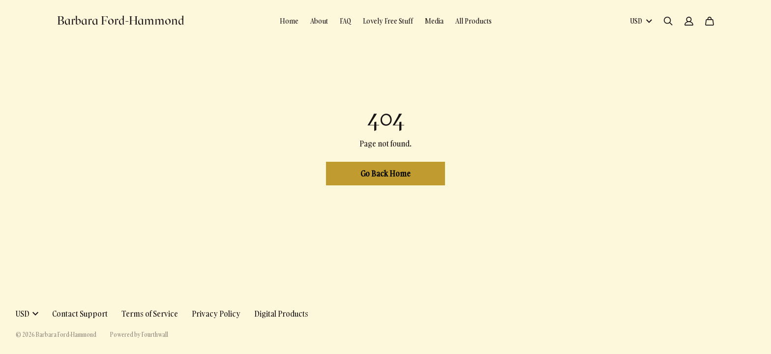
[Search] (668, 21)
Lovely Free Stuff (388, 21)
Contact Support (80, 313)
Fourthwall (155, 334)
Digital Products (281, 313)
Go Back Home (385, 173)
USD (641, 21)
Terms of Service (149, 313)
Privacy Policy (216, 313)
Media (434, 21)
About (319, 21)
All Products (473, 21)
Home (289, 21)
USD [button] (27, 313)
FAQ (345, 21)
